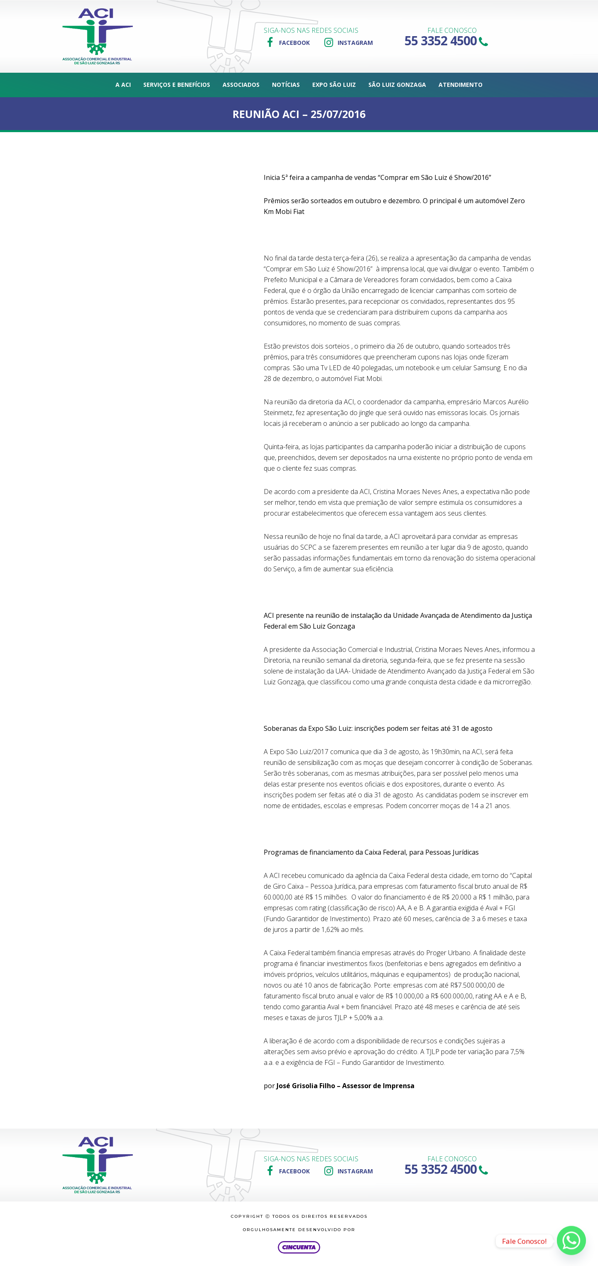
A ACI (123, 84)
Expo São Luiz (334, 84)
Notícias (286, 84)
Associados (241, 84)
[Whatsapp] (571, 1241)
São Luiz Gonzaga (397, 84)
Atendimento (461, 84)
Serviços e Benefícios (176, 84)
